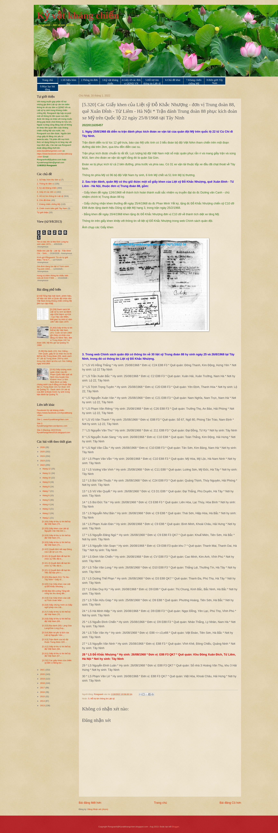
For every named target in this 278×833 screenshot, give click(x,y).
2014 (42, 701)
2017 (42, 687)
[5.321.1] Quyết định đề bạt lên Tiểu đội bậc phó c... (56, 571)
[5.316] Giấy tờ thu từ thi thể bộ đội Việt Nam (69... (56, 619)
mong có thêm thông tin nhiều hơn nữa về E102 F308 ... (52, 276)
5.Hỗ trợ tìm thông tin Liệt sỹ (152, 82)
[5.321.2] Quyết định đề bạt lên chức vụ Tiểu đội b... (56, 564)
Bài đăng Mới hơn (90, 802)
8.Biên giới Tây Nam (215, 81)
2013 (42, 705)
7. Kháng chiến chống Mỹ (48, 204)
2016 (42, 692)
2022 (42, 465)
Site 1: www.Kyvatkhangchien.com (53, 419)
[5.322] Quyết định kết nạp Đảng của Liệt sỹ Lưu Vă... (57, 550)
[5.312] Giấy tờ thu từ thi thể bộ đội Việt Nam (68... (56, 647)
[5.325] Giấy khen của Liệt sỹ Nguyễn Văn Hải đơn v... (55, 529)
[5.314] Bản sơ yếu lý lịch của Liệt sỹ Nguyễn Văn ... (55, 633)
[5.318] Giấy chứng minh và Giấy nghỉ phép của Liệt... (57, 606)
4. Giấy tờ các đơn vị (46, 192)
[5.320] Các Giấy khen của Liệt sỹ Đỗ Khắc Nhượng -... (56, 585)
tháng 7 (46, 491)
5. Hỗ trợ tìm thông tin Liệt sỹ (101, 698)
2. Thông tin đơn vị (45, 184)
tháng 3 (46, 509)
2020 (42, 674)
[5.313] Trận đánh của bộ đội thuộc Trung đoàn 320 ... (55, 640)
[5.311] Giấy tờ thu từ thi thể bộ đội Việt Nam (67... (56, 654)
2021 (42, 670)
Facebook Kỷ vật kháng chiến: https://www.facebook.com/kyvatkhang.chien (54, 412)
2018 (42, 683)
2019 (42, 679)
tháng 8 (46, 486)
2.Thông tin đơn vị (89, 82)
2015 (42, 696)
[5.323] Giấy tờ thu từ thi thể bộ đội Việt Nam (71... (56, 543)
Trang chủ (47, 80)
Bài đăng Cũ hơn (230, 802)
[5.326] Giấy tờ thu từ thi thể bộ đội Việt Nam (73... (56, 522)
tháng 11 (47, 473)
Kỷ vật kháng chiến (78, 15)
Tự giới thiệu (42, 212)
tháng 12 (47, 468)
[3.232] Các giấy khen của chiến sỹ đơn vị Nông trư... (57, 661)
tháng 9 (46, 482)
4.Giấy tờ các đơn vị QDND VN (131, 82)
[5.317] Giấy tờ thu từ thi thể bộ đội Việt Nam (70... (56, 613)
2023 (42, 460)
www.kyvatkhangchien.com (49, 151)
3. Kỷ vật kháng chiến (47, 188)
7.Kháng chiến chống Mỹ (193, 82)
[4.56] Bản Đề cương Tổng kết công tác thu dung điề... (56, 592)
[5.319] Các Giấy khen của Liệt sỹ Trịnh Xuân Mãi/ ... (56, 599)
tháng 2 (46, 513)
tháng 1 (46, 518)
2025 (42, 451)
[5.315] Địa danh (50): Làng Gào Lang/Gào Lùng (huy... (57, 626)
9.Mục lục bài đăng (47, 88)
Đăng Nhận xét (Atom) (97, 809)
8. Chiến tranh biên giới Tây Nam (52, 208)
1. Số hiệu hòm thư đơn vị (48, 179)
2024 (42, 456)
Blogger (175, 826)
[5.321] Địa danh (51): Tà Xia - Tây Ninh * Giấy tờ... (56, 578)
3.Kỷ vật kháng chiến (110, 82)
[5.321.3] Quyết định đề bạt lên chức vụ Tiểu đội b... (56, 557)
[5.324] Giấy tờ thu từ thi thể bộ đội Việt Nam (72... (56, 536)
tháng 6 (46, 495)
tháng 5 (46, 500)
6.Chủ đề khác (173, 80)
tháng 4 (46, 504)
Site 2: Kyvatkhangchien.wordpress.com (52, 424)
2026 (42, 447)
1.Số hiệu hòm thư (68, 82)
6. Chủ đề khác (44, 200)
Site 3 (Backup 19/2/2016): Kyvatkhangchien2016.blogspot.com (53, 431)
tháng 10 (47, 478)
